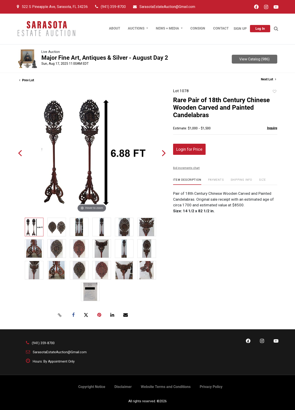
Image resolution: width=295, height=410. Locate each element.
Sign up (240, 29)
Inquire (272, 128)
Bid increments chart (186, 168)
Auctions (136, 28)
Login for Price (189, 149)
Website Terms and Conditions (166, 387)
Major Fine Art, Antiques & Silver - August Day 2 (104, 57)
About (114, 28)
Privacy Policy (211, 387)
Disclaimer (123, 387)
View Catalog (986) (254, 59)
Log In (260, 29)
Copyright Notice (91, 387)
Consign (197, 28)
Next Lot (268, 79)
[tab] (187, 181)
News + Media (168, 28)
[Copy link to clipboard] (59, 315)
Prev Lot (26, 80)
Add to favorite (274, 91)
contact (221, 28)
